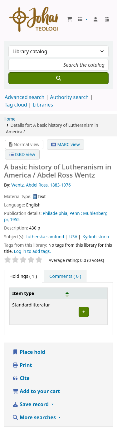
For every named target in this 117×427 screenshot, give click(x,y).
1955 (15, 219)
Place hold (28, 352)
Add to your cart (36, 391)
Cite (21, 378)
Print (22, 365)
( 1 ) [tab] (23, 276)
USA (73, 237)
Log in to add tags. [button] (32, 251)
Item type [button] (23, 293)
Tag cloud (16, 104)
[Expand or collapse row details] (89, 312)
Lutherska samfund (45, 237)
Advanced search (24, 97)
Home (9, 119)
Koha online (33, 19)
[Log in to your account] (95, 19)
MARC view (65, 144)
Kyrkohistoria (95, 237)
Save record (31, 404)
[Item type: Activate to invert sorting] (40, 293)
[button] (69, 19)
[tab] (65, 276)
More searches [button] (34, 417)
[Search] (58, 78)
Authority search (69, 97)
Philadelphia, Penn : (62, 213)
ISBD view (22, 154)
